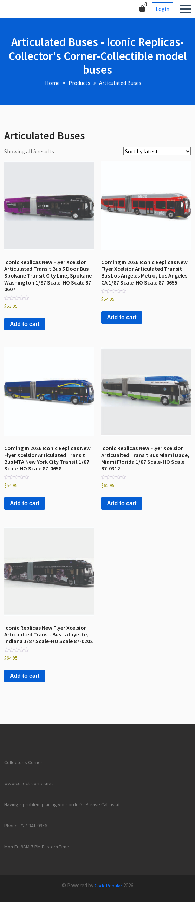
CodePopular (108, 885)
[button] (185, 9)
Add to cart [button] (24, 324)
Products (79, 82)
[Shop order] (157, 151)
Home (52, 82)
